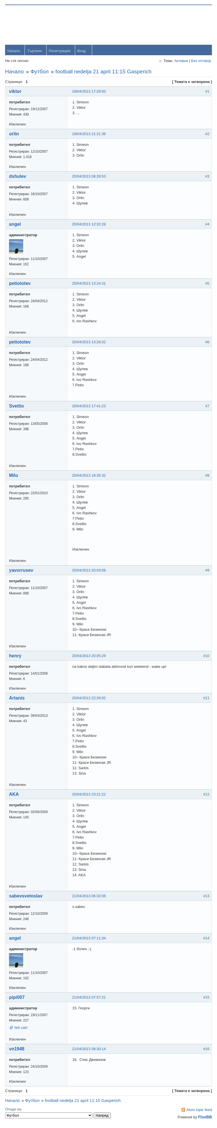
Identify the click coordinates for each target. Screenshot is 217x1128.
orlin (14, 134)
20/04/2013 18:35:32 (89, 476)
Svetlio (17, 406)
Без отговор (200, 61)
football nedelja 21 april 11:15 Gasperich (104, 72)
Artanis (17, 698)
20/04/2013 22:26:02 (89, 698)
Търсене (35, 51)
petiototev (20, 284)
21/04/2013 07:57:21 (89, 998)
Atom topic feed (198, 1110)
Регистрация (60, 51)
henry (16, 656)
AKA (14, 794)
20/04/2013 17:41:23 (89, 406)
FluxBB (204, 1117)
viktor (16, 91)
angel (15, 224)
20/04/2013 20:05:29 (89, 656)
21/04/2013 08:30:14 (89, 1049)
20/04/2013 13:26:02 (89, 342)
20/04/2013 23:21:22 (89, 795)
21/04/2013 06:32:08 (89, 896)
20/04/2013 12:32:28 (89, 225)
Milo (14, 476)
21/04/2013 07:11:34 (89, 939)
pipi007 (17, 997)
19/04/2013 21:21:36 (89, 134)
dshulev (18, 176)
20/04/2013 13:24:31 (89, 284)
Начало (14, 51)
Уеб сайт (21, 1028)
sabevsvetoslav (26, 896)
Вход (82, 51)
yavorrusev (22, 570)
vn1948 (17, 1049)
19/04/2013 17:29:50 (89, 92)
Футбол (40, 72)
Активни (180, 61)
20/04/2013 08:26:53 (89, 177)
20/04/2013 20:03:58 (89, 571)
